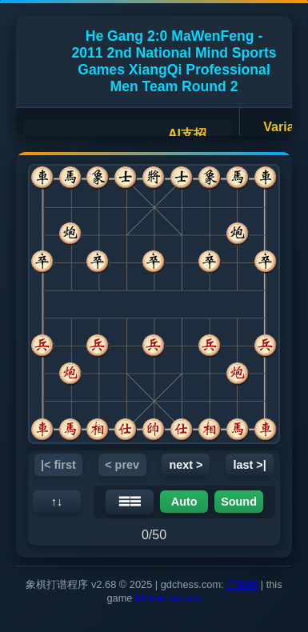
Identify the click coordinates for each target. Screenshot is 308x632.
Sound (239, 501)
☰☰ (129, 501)
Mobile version (168, 598)
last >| (250, 464)
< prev (122, 464)
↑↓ (56, 501)
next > (185, 464)
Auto (184, 501)
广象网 (242, 584)
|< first (58, 464)
